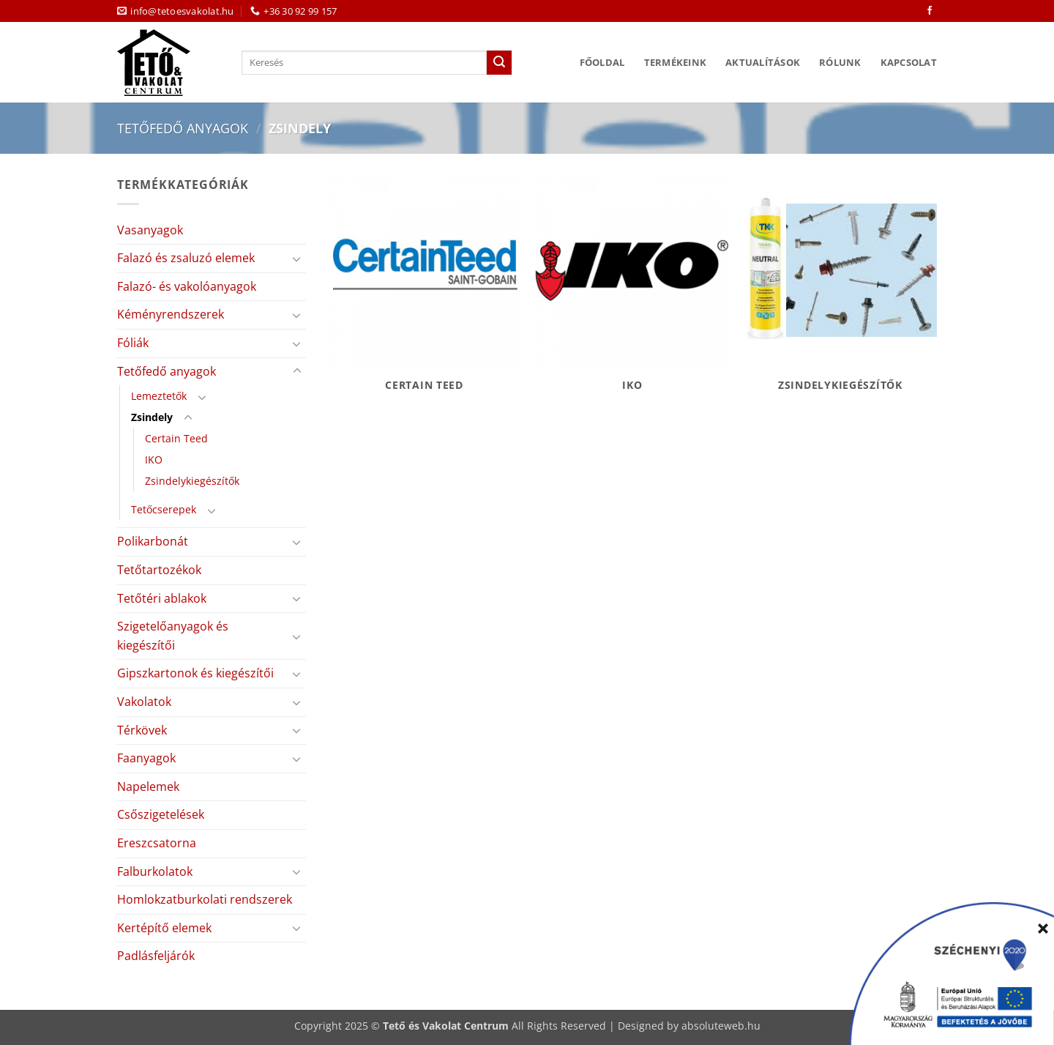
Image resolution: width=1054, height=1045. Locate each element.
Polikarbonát (152, 541)
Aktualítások (762, 62)
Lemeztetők (159, 396)
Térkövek (142, 730)
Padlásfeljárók (156, 956)
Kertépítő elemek (164, 928)
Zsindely (152, 417)
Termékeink (675, 62)
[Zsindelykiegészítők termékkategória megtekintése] (841, 291)
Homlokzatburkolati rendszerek (204, 899)
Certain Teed (176, 438)
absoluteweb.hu (720, 1026)
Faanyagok (146, 758)
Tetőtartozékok (159, 570)
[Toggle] (297, 258)
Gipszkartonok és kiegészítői (195, 673)
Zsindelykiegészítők (192, 481)
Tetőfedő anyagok (182, 128)
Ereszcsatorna (156, 843)
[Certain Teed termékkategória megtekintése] (424, 291)
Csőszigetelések (160, 814)
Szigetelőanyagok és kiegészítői (172, 635)
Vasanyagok (150, 230)
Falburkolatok (155, 871)
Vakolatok (144, 701)
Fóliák (133, 343)
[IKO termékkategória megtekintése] (632, 291)
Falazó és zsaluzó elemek (186, 258)
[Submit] (499, 63)
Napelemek (148, 786)
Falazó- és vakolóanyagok (186, 286)
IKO (153, 459)
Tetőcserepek (163, 509)
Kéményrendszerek (170, 314)
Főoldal (602, 62)
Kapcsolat (909, 62)
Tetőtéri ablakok (161, 598)
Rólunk (840, 62)
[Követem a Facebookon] (929, 11)
